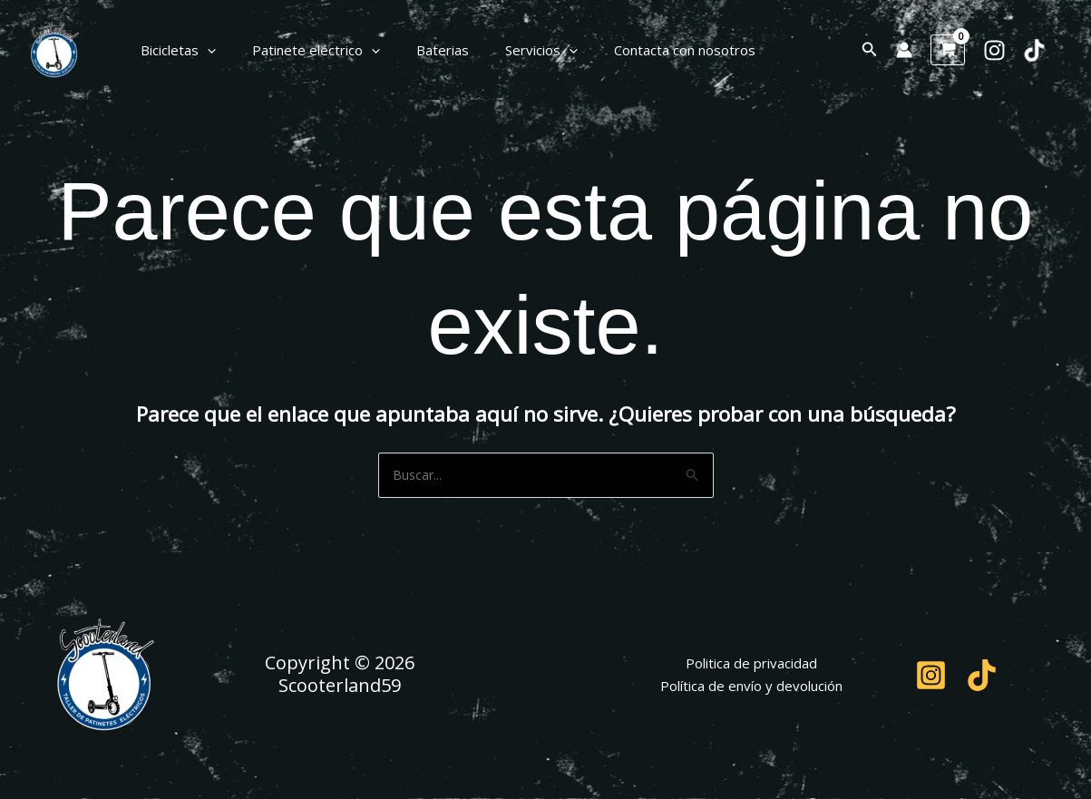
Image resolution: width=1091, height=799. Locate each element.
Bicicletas (173, 50)
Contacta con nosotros (644, 50)
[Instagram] (994, 50)
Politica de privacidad (751, 665)
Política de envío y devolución (751, 687)
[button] (202, 50)
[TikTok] (1034, 50)
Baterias (420, 50)
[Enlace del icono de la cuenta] (904, 50)
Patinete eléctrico (302, 50)
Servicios (509, 50)
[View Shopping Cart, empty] (947, 49)
